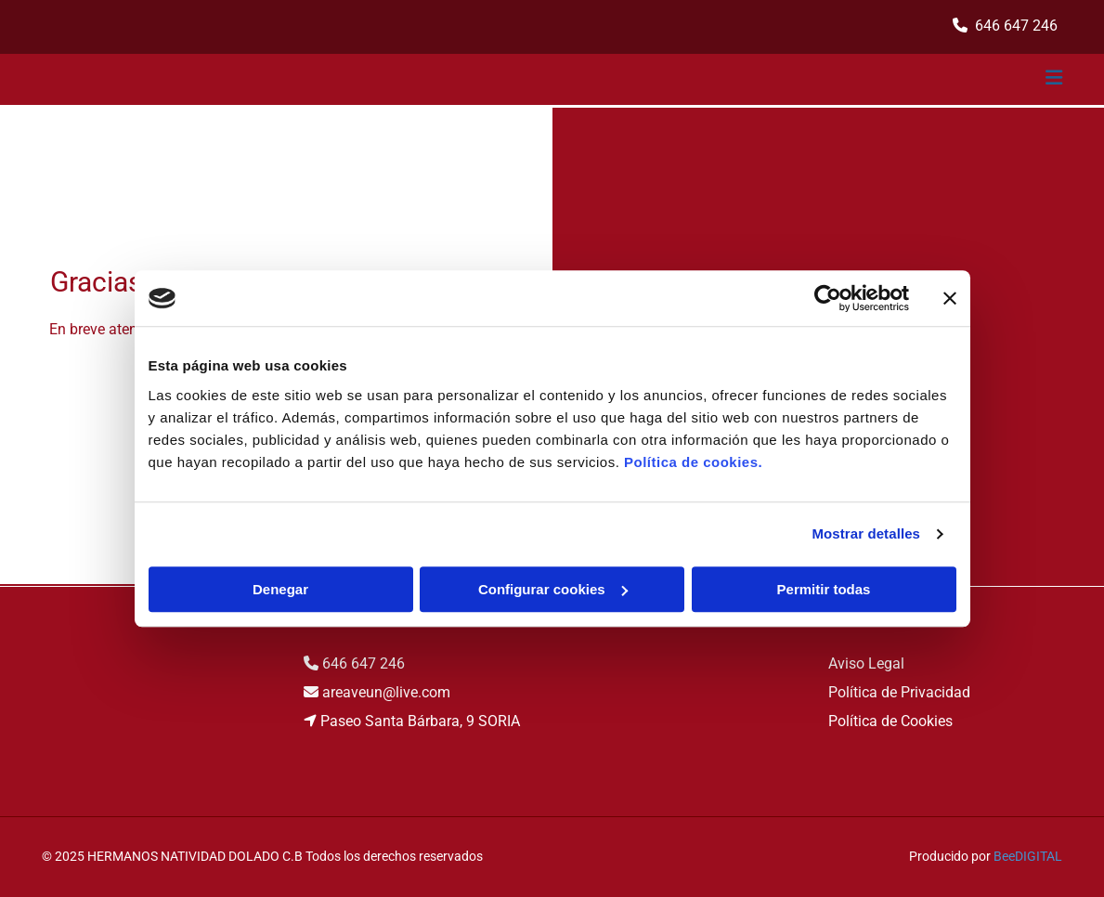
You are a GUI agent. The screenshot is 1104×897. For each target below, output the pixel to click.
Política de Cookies (890, 721)
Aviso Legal (866, 663)
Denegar (280, 589)
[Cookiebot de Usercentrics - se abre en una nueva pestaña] (828, 298)
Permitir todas (824, 589)
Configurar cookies (553, 589)
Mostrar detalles (866, 533)
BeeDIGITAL (1028, 856)
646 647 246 (363, 663)
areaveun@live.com (386, 692)
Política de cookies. (693, 462)
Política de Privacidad (899, 692)
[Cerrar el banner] (949, 298)
